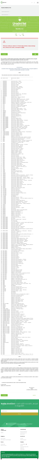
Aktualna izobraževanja (23, 431)
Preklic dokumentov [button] (6, 14)
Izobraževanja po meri (23, 432)
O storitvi (21, 438)
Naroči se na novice (3, 445)
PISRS (23, 47)
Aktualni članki (3, 444)
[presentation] (19, 420)
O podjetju (21, 444)
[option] (19, 29)
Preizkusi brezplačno (23, 439)
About (25, 444)
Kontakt (21, 445)
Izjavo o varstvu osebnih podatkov (26, 423)
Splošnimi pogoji (16, 423)
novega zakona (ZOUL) (10, 454)
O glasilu (2, 432)
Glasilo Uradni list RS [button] (6, 11)
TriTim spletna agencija (14, 458)
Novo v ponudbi (3, 438)
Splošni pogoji (22, 449)
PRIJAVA (19, 413)
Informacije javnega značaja (24, 446)
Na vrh (34, 395)
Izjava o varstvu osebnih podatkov (25, 450)
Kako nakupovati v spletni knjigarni (6, 439)
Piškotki (7, 458)
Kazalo (4, 54)
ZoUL (22, 45)
